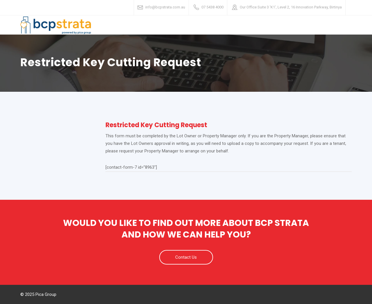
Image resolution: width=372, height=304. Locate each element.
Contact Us (186, 257)
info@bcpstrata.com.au (165, 7)
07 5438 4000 (212, 7)
